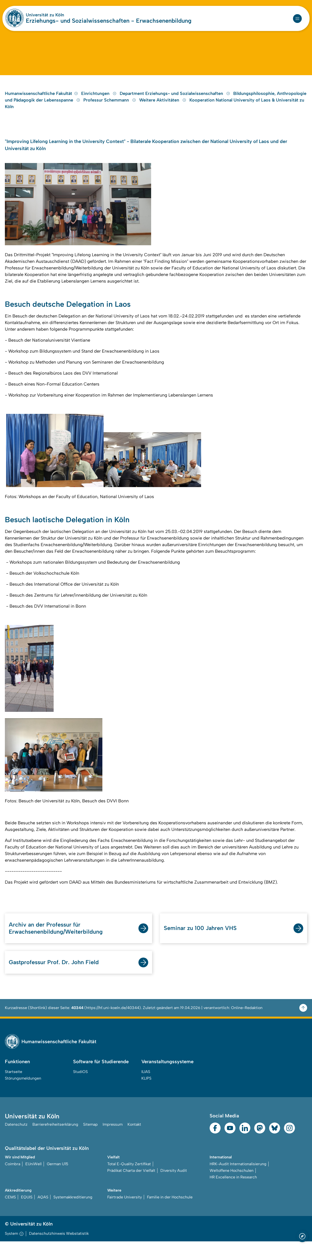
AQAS (43, 1201)
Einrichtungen (99, 96)
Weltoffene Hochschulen (232, 1175)
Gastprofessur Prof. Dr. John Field (55, 966)
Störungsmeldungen (23, 1083)
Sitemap (90, 1129)
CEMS (10, 1201)
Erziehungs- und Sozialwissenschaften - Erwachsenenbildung (108, 20)
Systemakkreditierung (72, 1201)
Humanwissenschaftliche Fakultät (41, 96)
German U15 (57, 1168)
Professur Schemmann (110, 103)
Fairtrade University (124, 1201)
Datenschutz (16, 1129)
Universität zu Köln (45, 15)
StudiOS (80, 1076)
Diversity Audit (173, 1175)
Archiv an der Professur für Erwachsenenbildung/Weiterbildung (56, 932)
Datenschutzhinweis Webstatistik (59, 1238)
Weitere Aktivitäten (163, 103)
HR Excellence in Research (233, 1181)
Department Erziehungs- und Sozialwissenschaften (175, 96)
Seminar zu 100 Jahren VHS (201, 932)
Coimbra (12, 1168)
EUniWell (33, 1168)
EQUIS (26, 1201)
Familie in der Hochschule (170, 1201)
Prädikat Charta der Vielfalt (131, 1175)
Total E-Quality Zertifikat (129, 1168)
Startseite (13, 1076)
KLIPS (146, 1083)
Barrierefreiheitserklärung (55, 1129)
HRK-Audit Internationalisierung (238, 1168)
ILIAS (145, 1076)
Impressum (113, 1129)
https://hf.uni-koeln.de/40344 (112, 1012)
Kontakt (134, 1129)
